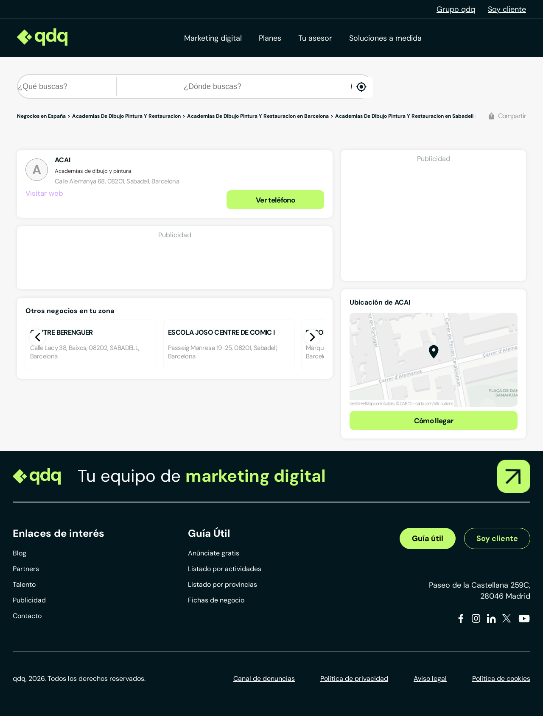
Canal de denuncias (264, 678)
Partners (26, 568)
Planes (270, 38)
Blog (19, 553)
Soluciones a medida (385, 38)
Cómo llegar (433, 420)
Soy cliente (507, 9)
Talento (24, 584)
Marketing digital (213, 38)
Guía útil (427, 538)
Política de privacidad (354, 678)
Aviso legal (430, 678)
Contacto (27, 615)
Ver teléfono (275, 200)
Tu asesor (315, 38)
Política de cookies (501, 678)
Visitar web (44, 193)
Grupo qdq (456, 9)
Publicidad (29, 600)
